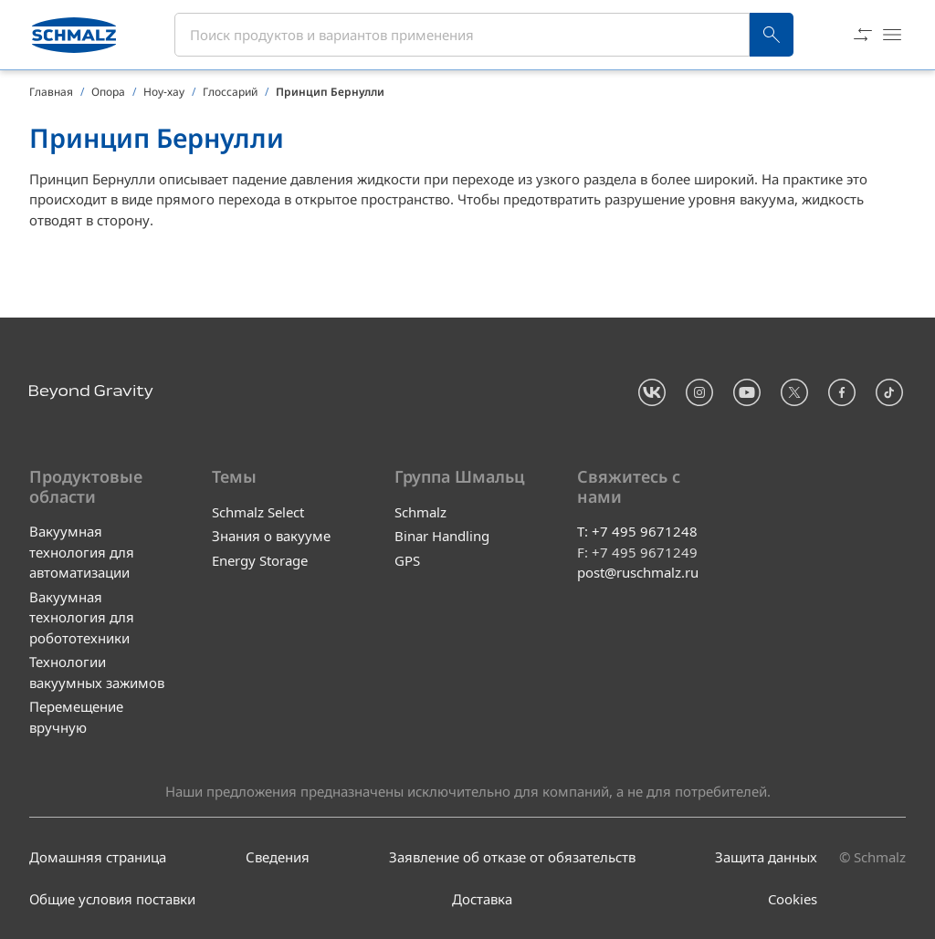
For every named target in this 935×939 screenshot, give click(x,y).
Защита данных (766, 857)
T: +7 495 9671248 (637, 532)
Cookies (792, 900)
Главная (51, 91)
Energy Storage (260, 560)
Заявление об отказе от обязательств (512, 857)
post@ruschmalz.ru (638, 573)
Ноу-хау (163, 91)
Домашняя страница (97, 857)
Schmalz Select (258, 512)
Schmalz (420, 512)
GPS (407, 560)
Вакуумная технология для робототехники (81, 617)
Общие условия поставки (112, 900)
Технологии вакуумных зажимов (96, 673)
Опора (108, 91)
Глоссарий (230, 91)
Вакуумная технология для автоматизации (81, 552)
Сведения (278, 857)
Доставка (482, 900)
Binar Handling (441, 536)
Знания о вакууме (271, 536)
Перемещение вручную (76, 717)
